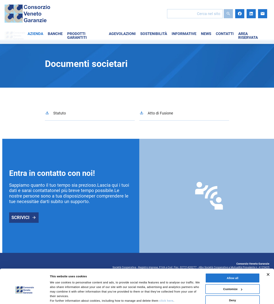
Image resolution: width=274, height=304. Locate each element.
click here (166, 281)
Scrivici (20, 217)
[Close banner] (268, 255)
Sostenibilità (153, 33)
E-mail (262, 13)
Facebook (239, 13)
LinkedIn (251, 13)
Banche (55, 33)
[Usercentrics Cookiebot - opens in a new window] (24, 296)
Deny (232, 281)
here (101, 286)
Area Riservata (248, 35)
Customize (232, 269)
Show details (59, 296)
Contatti (225, 33)
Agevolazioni (122, 33)
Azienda (35, 33)
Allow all (232, 258)
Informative (184, 33)
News (206, 33)
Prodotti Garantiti (77, 35)
